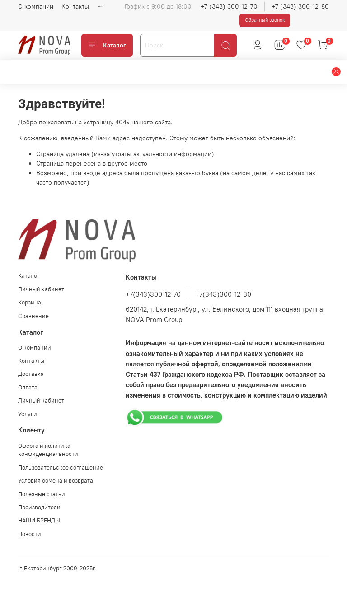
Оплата (28, 387)
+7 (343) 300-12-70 (229, 6)
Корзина (29, 302)
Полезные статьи (41, 494)
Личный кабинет (41, 289)
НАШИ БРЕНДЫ (39, 520)
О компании (35, 6)
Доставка (31, 373)
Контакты (75, 6)
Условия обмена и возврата (55, 480)
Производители (39, 507)
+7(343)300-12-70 (153, 294)
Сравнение (33, 316)
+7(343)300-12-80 (223, 294)
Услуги (27, 414)
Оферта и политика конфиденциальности (48, 450)
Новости (29, 534)
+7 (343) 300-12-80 (300, 6)
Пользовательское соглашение (60, 467)
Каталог (107, 45)
